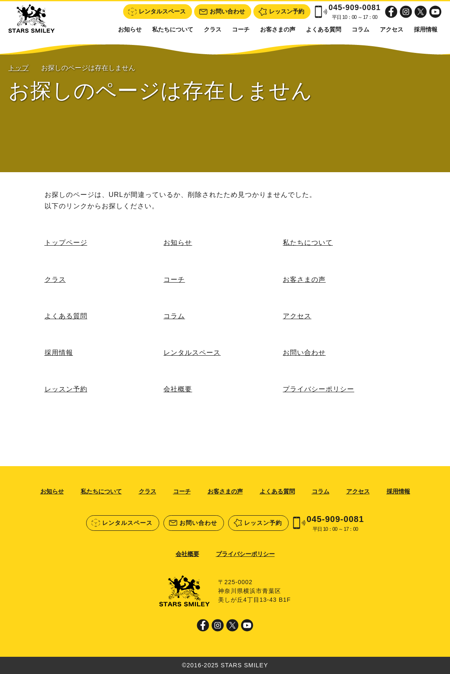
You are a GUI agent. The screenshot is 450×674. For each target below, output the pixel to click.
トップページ (66, 242)
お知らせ (130, 29)
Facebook (391, 11)
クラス (212, 29)
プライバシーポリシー (318, 389)
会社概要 (177, 389)
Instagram (406, 11)
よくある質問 (323, 29)
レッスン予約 (66, 389)
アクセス (391, 29)
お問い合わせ (304, 352)
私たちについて (172, 29)
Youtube (435, 11)
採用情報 (425, 29)
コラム (360, 29)
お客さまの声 (277, 29)
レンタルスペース (192, 352)
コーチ (241, 29)
